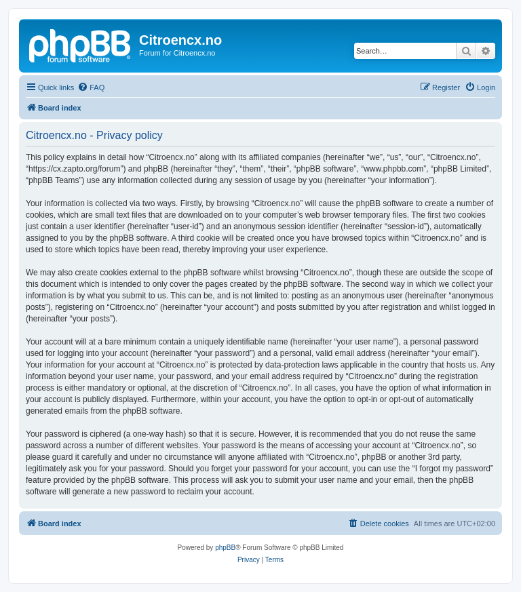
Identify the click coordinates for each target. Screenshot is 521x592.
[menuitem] (90, 87)
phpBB (225, 547)
